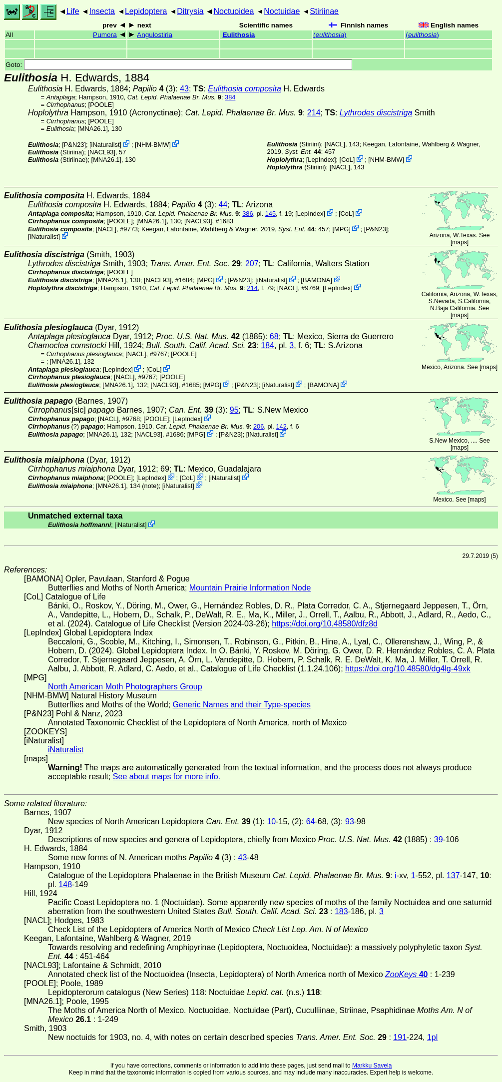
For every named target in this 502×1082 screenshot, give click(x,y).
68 (274, 336)
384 (230, 97)
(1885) (210, 336)
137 (453, 875)
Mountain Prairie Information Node (250, 587)
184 (267, 345)
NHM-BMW (153, 144)
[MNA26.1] (92, 128)
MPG (341, 228)
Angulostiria (154, 34)
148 (65, 884)
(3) (154, 88)
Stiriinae (324, 11)
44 (223, 204)
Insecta (102, 11)
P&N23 (74, 144)
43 (184, 88)
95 (234, 410)
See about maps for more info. (166, 776)
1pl (432, 1037)
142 (281, 426)
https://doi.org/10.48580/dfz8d (325, 623)
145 (270, 213)
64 (310, 821)
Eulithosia (238, 34)
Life (72, 11)
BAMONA (316, 280)
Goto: (178, 64)
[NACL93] (101, 152)
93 (349, 821)
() (330, 34)
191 (400, 1037)
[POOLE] (101, 104)
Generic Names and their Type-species (242, 704)
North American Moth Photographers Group (125, 686)
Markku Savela (372, 1065)
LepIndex (321, 159)
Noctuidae (282, 11)
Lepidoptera (146, 11)
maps (459, 242)
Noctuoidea (233, 11)
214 (314, 112)
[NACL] (335, 144)
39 (438, 839)
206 (258, 426)
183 (341, 911)
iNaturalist (105, 144)
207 (252, 263)
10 (271, 821)
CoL (347, 159)
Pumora (105, 34)
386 (247, 213)
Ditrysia (190, 11)
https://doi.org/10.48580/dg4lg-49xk (408, 668)
